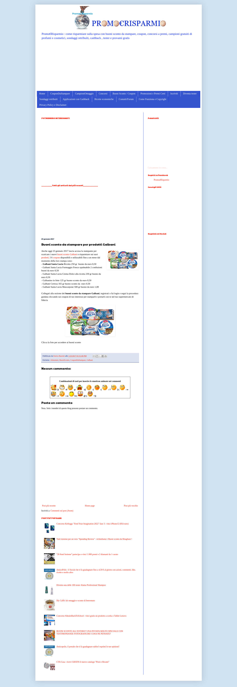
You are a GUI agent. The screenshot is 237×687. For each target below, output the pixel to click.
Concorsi (103, 93)
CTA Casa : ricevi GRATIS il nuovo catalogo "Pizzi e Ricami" (83, 662)
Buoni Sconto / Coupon (124, 93)
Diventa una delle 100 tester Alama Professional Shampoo (81, 585)
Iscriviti (174, 93)
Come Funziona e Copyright (152, 99)
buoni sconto (63, 254)
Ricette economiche (104, 99)
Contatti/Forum (126, 99)
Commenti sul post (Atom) (61, 511)
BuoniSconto (64, 360)
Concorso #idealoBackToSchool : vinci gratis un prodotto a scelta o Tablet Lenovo (91, 616)
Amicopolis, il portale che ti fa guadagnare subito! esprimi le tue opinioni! (88, 646)
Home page (90, 506)
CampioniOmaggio (84, 93)
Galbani (73, 254)
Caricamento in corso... (157, 168)
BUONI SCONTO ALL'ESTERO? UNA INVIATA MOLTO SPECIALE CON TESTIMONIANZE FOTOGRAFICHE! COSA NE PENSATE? (90, 632)
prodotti (45, 257)
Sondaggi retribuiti (48, 99)
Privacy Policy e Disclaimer (53, 105)
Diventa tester (189, 93)
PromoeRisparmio (161, 180)
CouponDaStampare (60, 93)
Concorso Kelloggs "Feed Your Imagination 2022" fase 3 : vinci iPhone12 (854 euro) (93, 524)
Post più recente (49, 506)
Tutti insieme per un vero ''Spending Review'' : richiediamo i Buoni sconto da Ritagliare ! (94, 539)
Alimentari (54, 360)
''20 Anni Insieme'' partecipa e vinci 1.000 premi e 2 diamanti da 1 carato (87, 554)
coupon (56, 257)
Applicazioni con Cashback (76, 99)
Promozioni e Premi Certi (152, 93)
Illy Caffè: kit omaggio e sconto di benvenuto (76, 600)
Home (42, 93)
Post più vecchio (131, 506)
